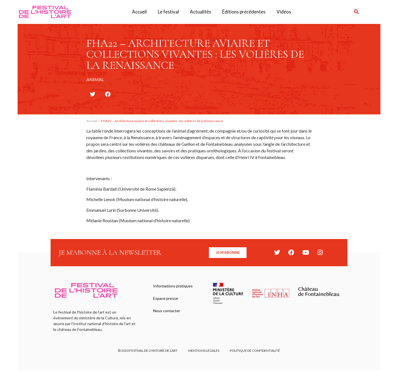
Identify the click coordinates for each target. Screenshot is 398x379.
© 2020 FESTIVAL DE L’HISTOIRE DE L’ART (147, 350)
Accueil (139, 12)
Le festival (168, 12)
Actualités (200, 12)
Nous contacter (166, 311)
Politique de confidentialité (255, 350)
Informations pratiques (173, 286)
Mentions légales (203, 350)
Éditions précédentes (244, 12)
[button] (356, 12)
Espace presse (165, 298)
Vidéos (284, 12)
